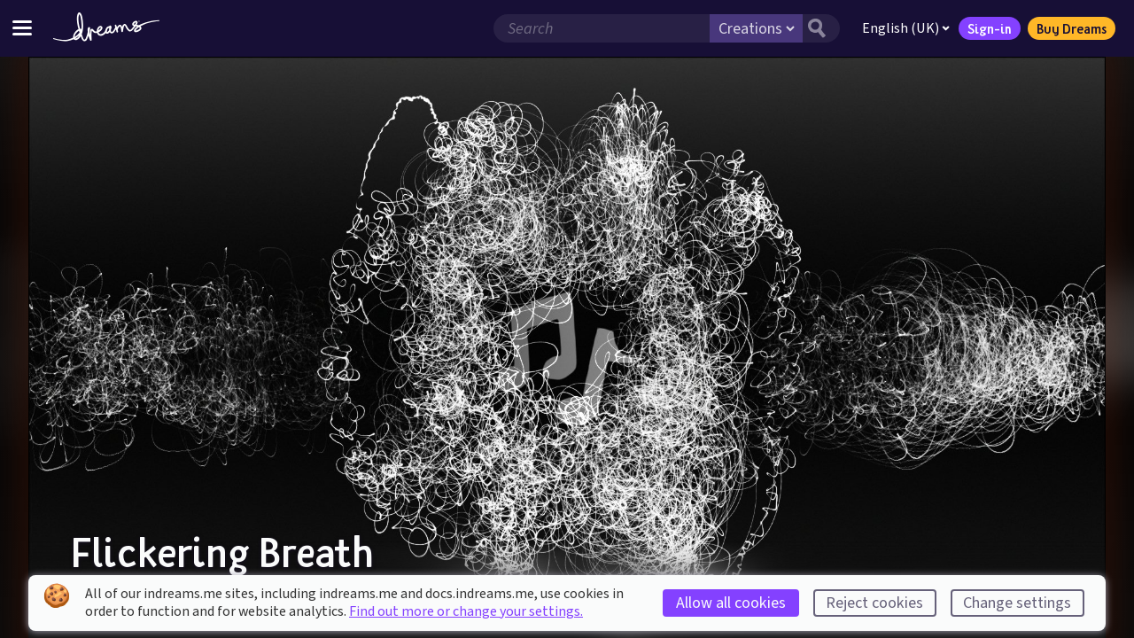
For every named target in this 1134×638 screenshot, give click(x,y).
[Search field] (601, 28)
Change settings (1017, 603)
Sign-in (989, 28)
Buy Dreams (1072, 28)
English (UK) (906, 28)
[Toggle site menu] (22, 28)
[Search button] (821, 28)
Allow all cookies (731, 603)
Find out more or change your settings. (466, 611)
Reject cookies (874, 603)
